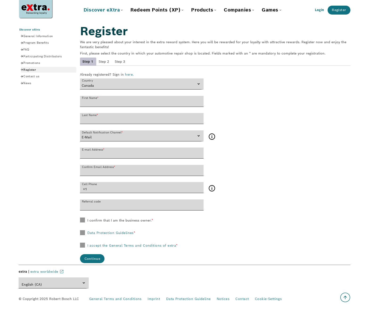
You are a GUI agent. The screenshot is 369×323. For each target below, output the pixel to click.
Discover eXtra (29, 29)
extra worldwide (44, 271)
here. (129, 74)
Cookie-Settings (268, 299)
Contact (242, 299)
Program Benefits (36, 42)
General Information (38, 36)
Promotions (31, 63)
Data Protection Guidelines (111, 233)
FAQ (26, 49)
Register (339, 10)
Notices (223, 299)
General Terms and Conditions (115, 299)
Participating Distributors (42, 56)
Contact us (31, 76)
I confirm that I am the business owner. (119, 220)
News (27, 83)
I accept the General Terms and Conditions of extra (132, 245)
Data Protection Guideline (188, 299)
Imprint (154, 299)
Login (319, 10)
